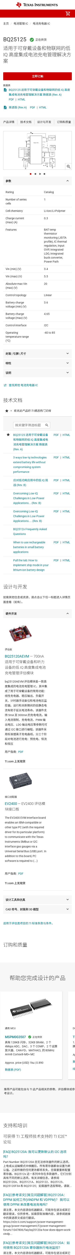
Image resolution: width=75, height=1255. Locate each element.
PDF (11, 99)
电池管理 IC (21, 23)
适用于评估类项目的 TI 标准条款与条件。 (28, 923)
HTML (21, 99)
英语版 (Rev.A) (18, 107)
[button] (7, 14)
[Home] (37, 5)
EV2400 (11, 804)
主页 (6, 23)
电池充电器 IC (41, 23)
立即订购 (37, 76)
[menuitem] (34, 14)
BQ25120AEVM (17, 656)
